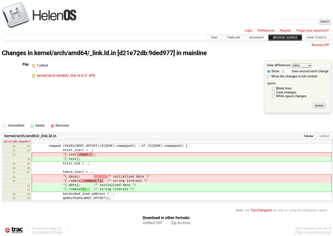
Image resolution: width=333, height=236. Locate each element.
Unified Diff (152, 223)
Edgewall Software (49, 232)
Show (273, 71)
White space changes (291, 96)
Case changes (286, 92)
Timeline (233, 37)
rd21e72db (10, 141)
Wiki (214, 37)
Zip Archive (180, 223)
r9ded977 (24, 141)
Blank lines (283, 88)
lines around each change (305, 71)
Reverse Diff (320, 45)
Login (249, 30)
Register (285, 30)
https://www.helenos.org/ (313, 232)
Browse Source (285, 37)
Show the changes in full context (292, 76)
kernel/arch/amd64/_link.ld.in (75, 53)
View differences (279, 65)
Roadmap (256, 37)
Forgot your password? (312, 30)
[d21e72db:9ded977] (146, 53)
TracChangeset (261, 210)
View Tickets (317, 37)
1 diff (90, 75)
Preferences (266, 30)
